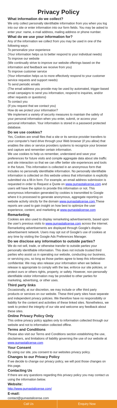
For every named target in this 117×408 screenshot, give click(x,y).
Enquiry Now (87, 404)
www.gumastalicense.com (83, 184)
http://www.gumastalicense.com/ (30, 388)
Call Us (29, 404)
